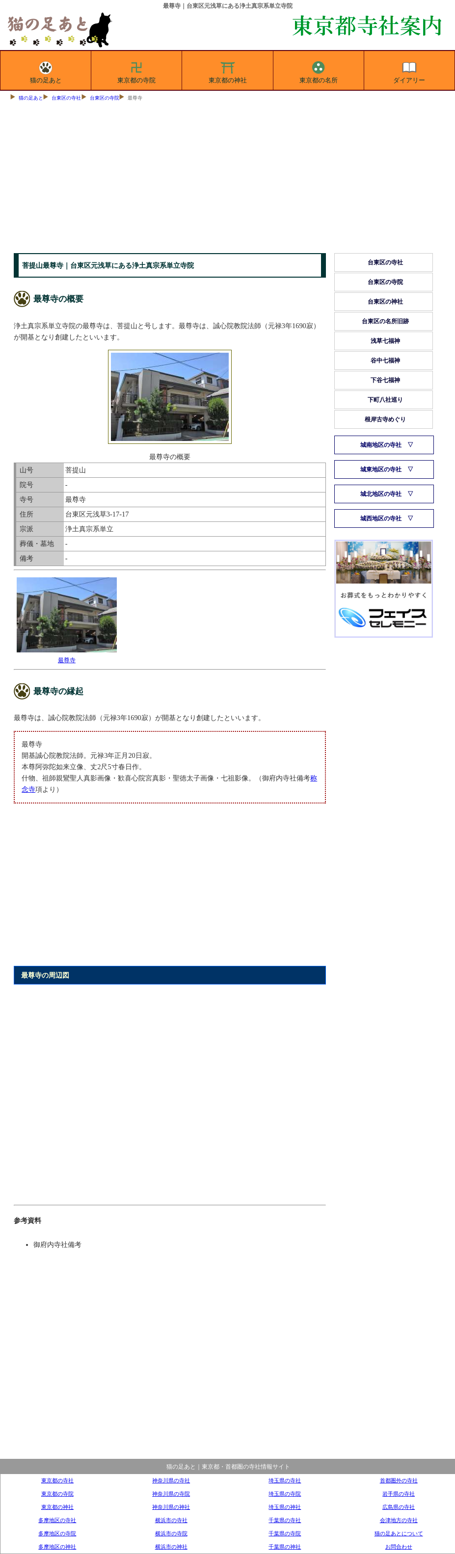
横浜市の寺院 (171, 1533)
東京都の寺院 (136, 70)
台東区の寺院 (104, 98)
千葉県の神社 (284, 1547)
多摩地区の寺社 (57, 1520)
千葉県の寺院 (284, 1533)
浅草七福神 (385, 340)
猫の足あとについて (399, 1533)
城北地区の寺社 (380, 494)
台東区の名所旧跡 (385, 321)
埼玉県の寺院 (284, 1494)
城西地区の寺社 (380, 518)
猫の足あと (46, 70)
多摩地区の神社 (57, 1547)
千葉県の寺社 (284, 1520)
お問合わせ (398, 1547)
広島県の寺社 (398, 1507)
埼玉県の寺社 (284, 1480)
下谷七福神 (385, 380)
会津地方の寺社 (399, 1520)
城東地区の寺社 (380, 469)
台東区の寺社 (66, 98)
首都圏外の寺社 (399, 1480)
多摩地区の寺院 (57, 1533)
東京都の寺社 (57, 1480)
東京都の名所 (318, 70)
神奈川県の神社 (171, 1507)
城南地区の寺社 (380, 444)
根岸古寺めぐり (385, 419)
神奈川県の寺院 (171, 1494)
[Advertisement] (227, 179)
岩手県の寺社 (398, 1494)
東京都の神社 (228, 70)
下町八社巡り (385, 399)
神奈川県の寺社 (171, 1480)
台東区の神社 (385, 301)
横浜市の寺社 (171, 1520)
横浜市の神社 (171, 1547)
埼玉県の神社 (284, 1507)
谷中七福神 (385, 360)
